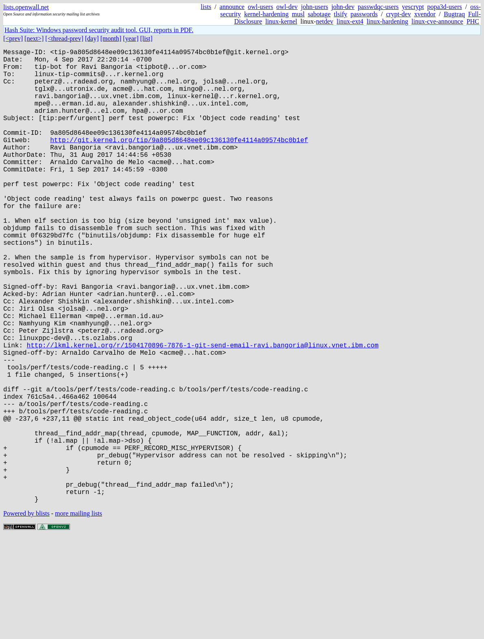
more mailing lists (78, 614)
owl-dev (287, 6)
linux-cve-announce (437, 21)
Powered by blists (26, 614)
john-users (314, 6)
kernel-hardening (266, 14)
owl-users (260, 6)
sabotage (319, 14)
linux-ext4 (350, 21)
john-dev (343, 6)
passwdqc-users (378, 6)
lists (206, 6)
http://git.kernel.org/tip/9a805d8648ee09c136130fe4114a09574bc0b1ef (179, 160)
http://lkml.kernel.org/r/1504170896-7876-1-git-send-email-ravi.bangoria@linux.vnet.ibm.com (203, 411)
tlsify (340, 14)
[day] (92, 38)
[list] (146, 38)
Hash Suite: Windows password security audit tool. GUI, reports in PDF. (98, 29)
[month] (111, 38)
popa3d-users (444, 6)
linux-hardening (387, 21)
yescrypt (413, 6)
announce (231, 6)
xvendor (424, 14)
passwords (364, 14)
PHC (472, 21)
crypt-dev (398, 14)
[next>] (34, 38)
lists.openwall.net (26, 7)
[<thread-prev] (64, 38)
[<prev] (13, 38)
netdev (324, 21)
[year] (130, 38)
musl (298, 14)
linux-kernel (281, 21)
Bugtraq (454, 14)
